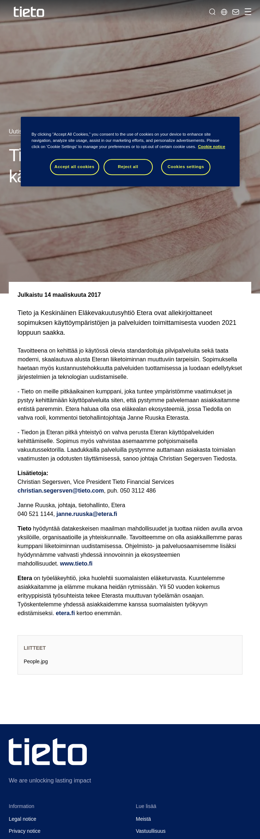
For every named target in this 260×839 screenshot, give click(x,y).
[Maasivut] (224, 11)
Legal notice (22, 819)
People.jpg (36, 661)
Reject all (128, 166)
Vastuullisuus (151, 831)
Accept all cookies (74, 166)
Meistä (143, 819)
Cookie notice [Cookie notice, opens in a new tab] (211, 146)
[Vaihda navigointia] (246, 11)
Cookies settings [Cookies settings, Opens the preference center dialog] (185, 166)
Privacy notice (24, 831)
